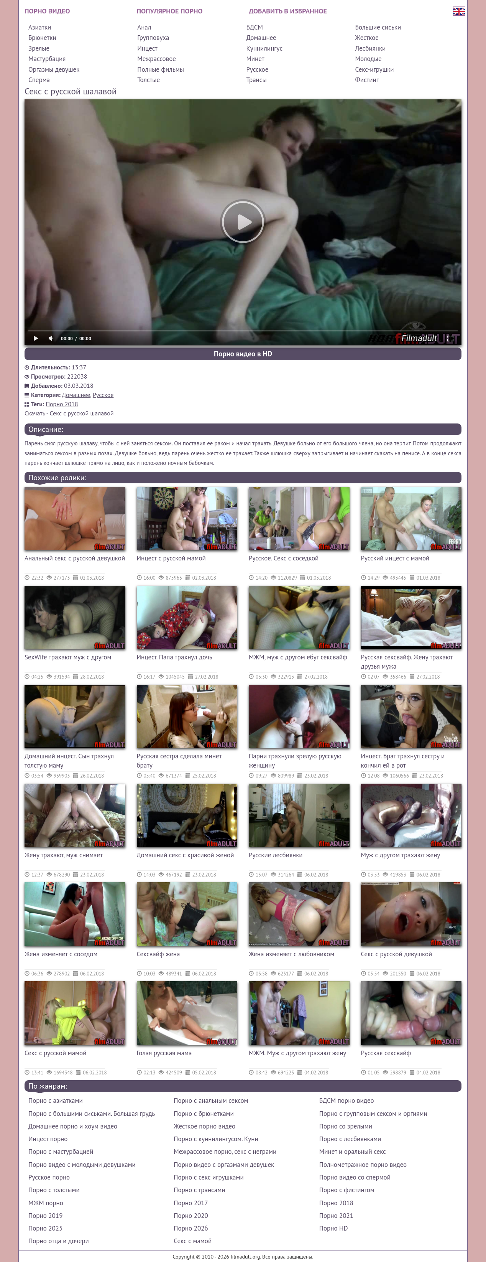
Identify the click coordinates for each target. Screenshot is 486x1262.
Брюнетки (42, 37)
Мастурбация (47, 58)
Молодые (368, 58)
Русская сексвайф (386, 1053)
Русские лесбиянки (276, 855)
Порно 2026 (191, 1228)
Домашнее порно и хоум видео (72, 1126)
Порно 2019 (45, 1215)
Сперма (39, 80)
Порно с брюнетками (203, 1113)
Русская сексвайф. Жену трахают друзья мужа (407, 662)
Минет (255, 58)
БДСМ (254, 27)
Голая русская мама (164, 1053)
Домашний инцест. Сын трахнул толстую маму (69, 760)
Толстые (148, 80)
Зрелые (38, 48)
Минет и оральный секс (352, 1151)
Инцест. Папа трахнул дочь (174, 657)
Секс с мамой (193, 1241)
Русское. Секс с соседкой (284, 558)
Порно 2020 (191, 1215)
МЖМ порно (45, 1203)
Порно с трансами (199, 1190)
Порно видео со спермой (355, 1177)
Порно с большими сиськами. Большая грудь (91, 1113)
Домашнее (261, 37)
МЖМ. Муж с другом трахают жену (297, 1053)
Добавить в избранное (288, 11)
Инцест (147, 48)
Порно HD (333, 1228)
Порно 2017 (191, 1203)
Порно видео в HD (243, 353)
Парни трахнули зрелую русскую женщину (295, 760)
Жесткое (367, 37)
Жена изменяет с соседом (61, 954)
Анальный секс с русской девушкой (75, 558)
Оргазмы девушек (53, 69)
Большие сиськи (378, 27)
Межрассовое (156, 58)
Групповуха (153, 37)
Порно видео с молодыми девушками (82, 1164)
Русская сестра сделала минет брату (179, 760)
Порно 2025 (45, 1228)
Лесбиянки (370, 48)
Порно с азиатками (55, 1100)
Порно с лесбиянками (350, 1139)
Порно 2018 (62, 404)
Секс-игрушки (374, 69)
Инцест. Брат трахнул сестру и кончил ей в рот (403, 760)
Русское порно (49, 1177)
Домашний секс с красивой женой (185, 855)
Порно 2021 (336, 1215)
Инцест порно (47, 1139)
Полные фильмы (160, 69)
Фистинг (367, 80)
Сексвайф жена (158, 954)
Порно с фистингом (346, 1190)
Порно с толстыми (54, 1190)
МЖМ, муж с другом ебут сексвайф (298, 657)
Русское (257, 69)
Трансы (256, 80)
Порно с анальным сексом (211, 1100)
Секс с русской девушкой (396, 954)
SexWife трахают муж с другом (68, 657)
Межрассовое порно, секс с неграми (225, 1151)
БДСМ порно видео (346, 1100)
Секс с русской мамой (55, 1053)
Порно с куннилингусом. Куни (216, 1139)
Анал (144, 27)
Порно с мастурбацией (60, 1151)
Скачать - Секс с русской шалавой (69, 413)
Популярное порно (170, 11)
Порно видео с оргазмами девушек (224, 1164)
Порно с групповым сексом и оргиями (373, 1113)
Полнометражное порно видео (363, 1164)
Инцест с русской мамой (171, 558)
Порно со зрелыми (345, 1126)
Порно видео (47, 11)
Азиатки (39, 27)
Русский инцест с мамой (395, 558)
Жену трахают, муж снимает (64, 855)
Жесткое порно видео (204, 1126)
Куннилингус (264, 48)
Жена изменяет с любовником (291, 954)
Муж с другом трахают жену (400, 855)
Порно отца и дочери (58, 1241)
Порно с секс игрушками (208, 1177)
